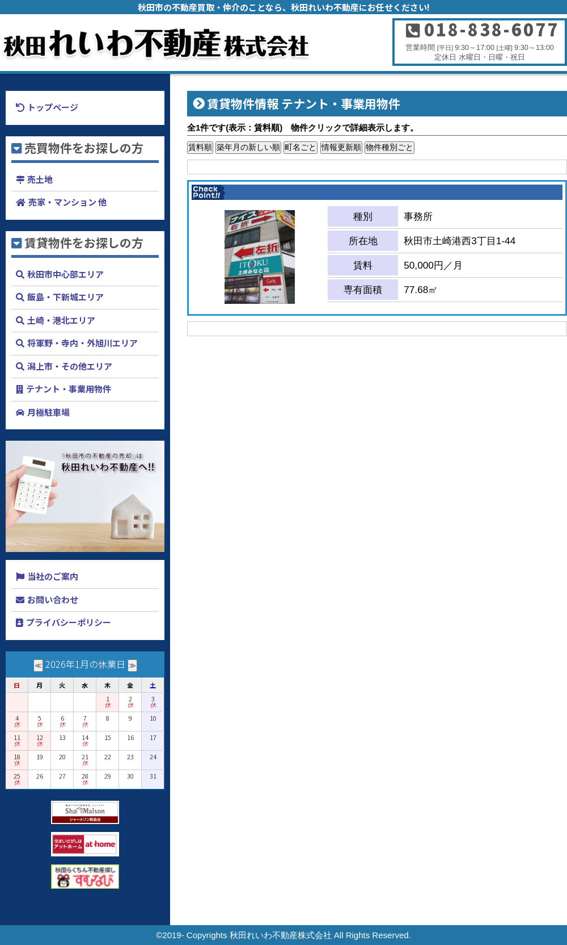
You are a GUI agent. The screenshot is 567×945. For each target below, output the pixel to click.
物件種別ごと (389, 147)
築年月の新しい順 (248, 147)
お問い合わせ (52, 599)
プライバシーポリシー (68, 622)
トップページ (52, 107)
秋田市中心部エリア (65, 274)
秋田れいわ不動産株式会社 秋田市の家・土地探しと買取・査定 (187, 42)
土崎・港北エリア (61, 320)
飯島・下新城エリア (65, 297)
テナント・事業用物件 (68, 389)
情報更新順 (341, 147)
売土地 (40, 179)
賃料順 (200, 147)
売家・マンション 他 (67, 202)
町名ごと (300, 147)
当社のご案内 (52, 576)
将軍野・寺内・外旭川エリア (82, 343)
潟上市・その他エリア (69, 366)
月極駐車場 (48, 412)
